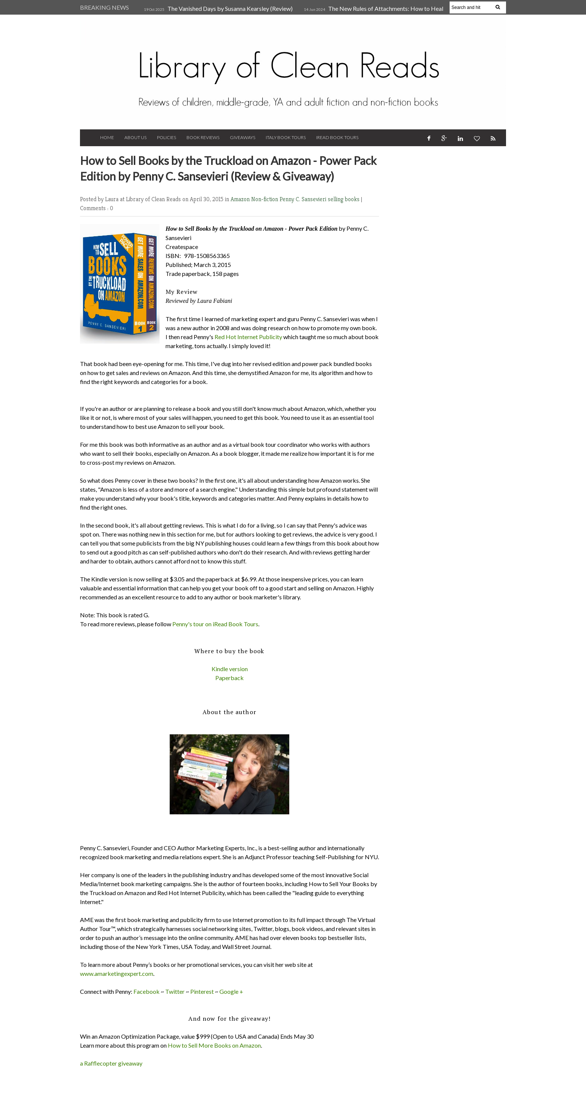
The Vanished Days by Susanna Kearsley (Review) (230, 8)
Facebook (146, 991)
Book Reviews (202, 137)
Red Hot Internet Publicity (248, 336)
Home (107, 137)
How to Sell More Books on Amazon (214, 1045)
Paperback (229, 677)
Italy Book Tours (286, 137)
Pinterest (202, 991)
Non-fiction (265, 199)
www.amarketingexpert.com (116, 973)
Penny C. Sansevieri (304, 199)
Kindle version (230, 668)
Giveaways (242, 137)
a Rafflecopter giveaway (111, 1063)
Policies (166, 137)
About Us (135, 137)
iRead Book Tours (337, 137)
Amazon (241, 199)
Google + (231, 991)
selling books (344, 199)
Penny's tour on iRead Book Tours (215, 623)
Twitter (175, 991)
